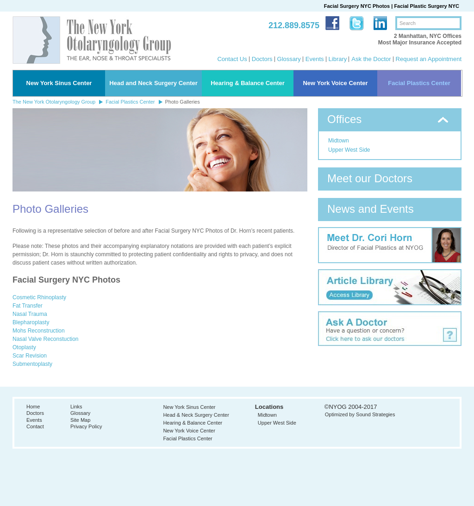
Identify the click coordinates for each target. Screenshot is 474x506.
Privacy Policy (86, 426)
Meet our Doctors (369, 178)
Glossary (289, 59)
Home (33, 406)
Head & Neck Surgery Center (196, 415)
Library (338, 59)
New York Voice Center (335, 83)
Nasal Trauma (29, 314)
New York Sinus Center (59, 83)
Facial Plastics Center (419, 83)
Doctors (262, 59)
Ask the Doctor (371, 59)
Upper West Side (349, 150)
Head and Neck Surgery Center (153, 83)
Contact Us (232, 59)
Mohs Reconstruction (38, 330)
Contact (35, 426)
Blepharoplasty (30, 322)
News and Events (370, 209)
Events (315, 59)
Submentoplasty (32, 364)
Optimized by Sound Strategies (360, 414)
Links (76, 406)
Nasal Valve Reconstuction (45, 339)
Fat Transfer (27, 305)
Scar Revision (29, 355)
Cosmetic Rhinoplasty (39, 297)
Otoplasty (24, 347)
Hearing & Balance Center (248, 83)
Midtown (338, 140)
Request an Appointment (429, 59)
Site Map (80, 420)
